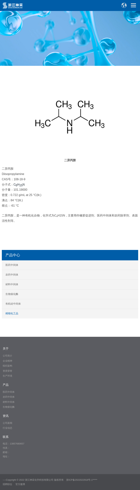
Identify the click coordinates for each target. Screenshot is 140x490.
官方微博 (20, 484)
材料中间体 (11, 284)
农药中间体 (11, 274)
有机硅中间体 (13, 303)
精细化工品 (11, 313)
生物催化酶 (11, 294)
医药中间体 (11, 264)
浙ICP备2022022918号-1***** (81, 479)
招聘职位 (7, 484)
